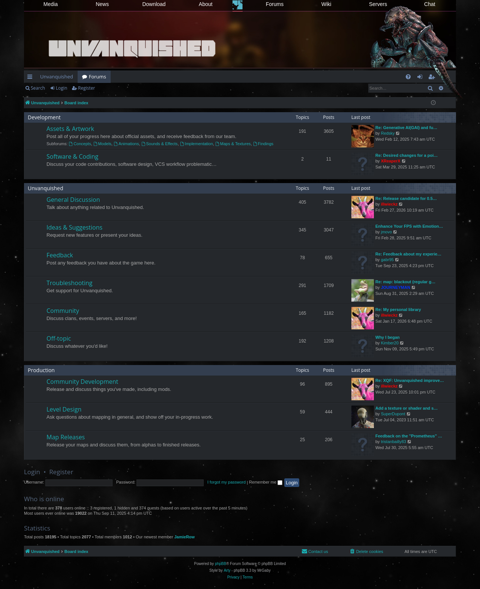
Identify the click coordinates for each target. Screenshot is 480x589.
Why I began (387, 337)
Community (62, 311)
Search (38, 88)
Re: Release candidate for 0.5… (406, 198)
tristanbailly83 (393, 441)
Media (51, 4)
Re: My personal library (398, 309)
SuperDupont (393, 414)
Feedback (59, 255)
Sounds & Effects (159, 143)
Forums (275, 4)
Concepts (80, 143)
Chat (429, 4)
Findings (263, 143)
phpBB (220, 564)
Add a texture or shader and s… (406, 408)
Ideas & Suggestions (74, 227)
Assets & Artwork (70, 129)
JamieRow (184, 537)
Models (102, 143)
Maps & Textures (233, 143)
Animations (126, 143)
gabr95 (387, 259)
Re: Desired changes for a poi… (406, 155)
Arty (227, 570)
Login (61, 88)
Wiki (326, 4)
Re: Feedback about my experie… (408, 254)
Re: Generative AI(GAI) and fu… (406, 127)
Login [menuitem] (421, 78)
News (102, 4)
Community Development (82, 381)
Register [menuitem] (433, 78)
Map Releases (65, 437)
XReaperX (390, 161)
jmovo (386, 232)
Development (44, 117)
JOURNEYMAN (395, 287)
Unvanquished (56, 76)
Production (41, 370)
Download (153, 4)
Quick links (31, 78)
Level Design (63, 409)
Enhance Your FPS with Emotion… (409, 226)
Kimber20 (390, 343)
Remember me (265, 482)
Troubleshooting (69, 283)
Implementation (196, 143)
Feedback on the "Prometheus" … (408, 436)
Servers (378, 4)
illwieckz (389, 204)
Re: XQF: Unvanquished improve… (409, 380)
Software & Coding (72, 156)
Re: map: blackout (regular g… (405, 281)
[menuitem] (408, 77)
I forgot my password (226, 482)
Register (86, 88)
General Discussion (73, 199)
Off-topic (58, 338)
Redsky (388, 133)
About (206, 4)
